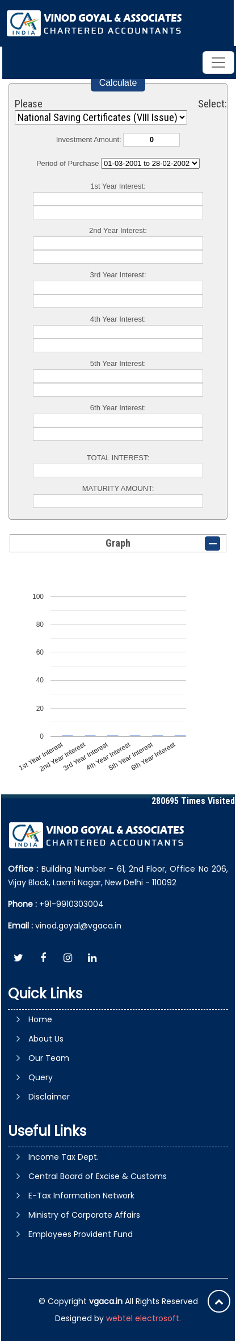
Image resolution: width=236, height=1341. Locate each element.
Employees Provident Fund (80, 1234)
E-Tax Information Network (81, 1196)
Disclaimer (49, 1097)
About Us (46, 1039)
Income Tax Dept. (63, 1157)
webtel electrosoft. (143, 1318)
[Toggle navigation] (218, 62)
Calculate (118, 83)
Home (40, 1019)
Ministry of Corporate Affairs (84, 1215)
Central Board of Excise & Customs (97, 1176)
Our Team (48, 1058)
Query (40, 1077)
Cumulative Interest (150, 163)
